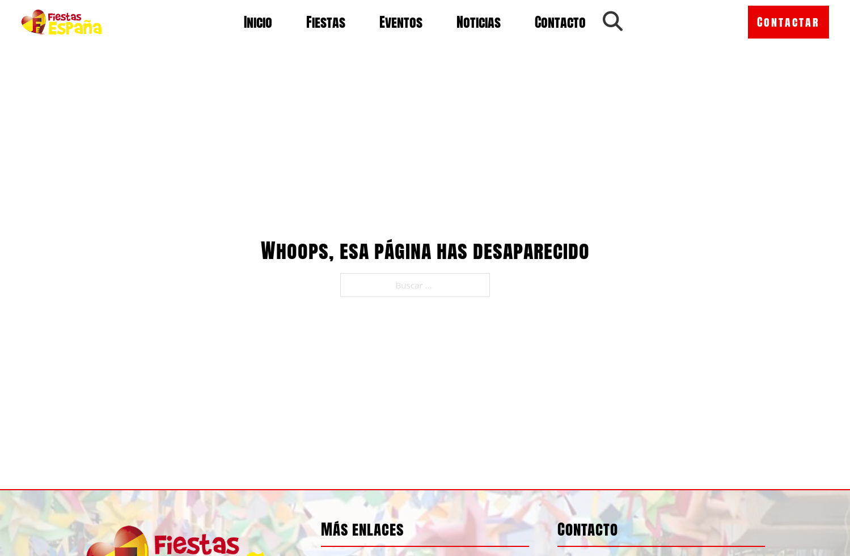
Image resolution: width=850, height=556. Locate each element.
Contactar (788, 22)
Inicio (258, 22)
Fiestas (325, 22)
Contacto (560, 22)
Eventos (400, 22)
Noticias (478, 22)
